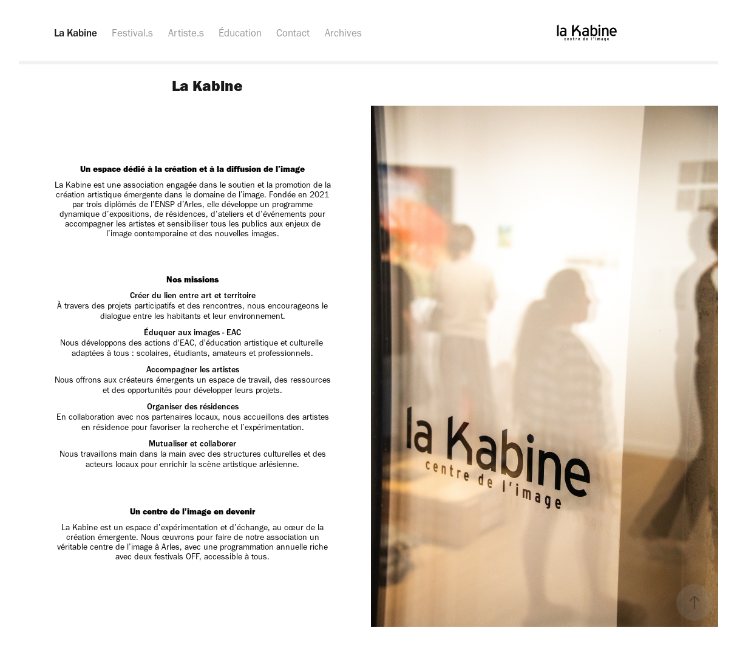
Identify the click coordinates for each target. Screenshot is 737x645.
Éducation (240, 33)
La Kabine (75, 33)
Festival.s (132, 33)
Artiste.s (186, 33)
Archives (343, 33)
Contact (293, 33)
